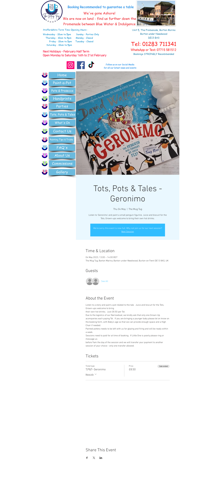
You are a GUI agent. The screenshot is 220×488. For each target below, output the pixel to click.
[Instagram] (70, 65)
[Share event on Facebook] (87, 458)
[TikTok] (91, 65)
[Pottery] (45, 91)
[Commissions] (62, 163)
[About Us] (62, 155)
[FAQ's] (62, 148)
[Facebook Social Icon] (81, 65)
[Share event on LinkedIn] (101, 458)
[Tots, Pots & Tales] (62, 114)
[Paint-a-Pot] (62, 83)
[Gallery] (62, 172)
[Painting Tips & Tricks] (61, 140)
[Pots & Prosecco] (62, 91)
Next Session (127, 231)
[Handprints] (62, 99)
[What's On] (62, 123)
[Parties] (62, 106)
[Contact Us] (62, 131)
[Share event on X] (94, 458)
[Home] (62, 75)
